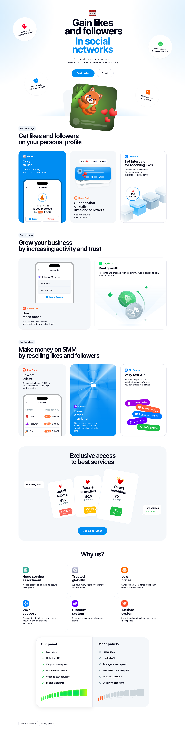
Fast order (83, 73)
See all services (92, 530)
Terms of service (28, 723)
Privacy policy (47, 723)
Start (105, 73)
